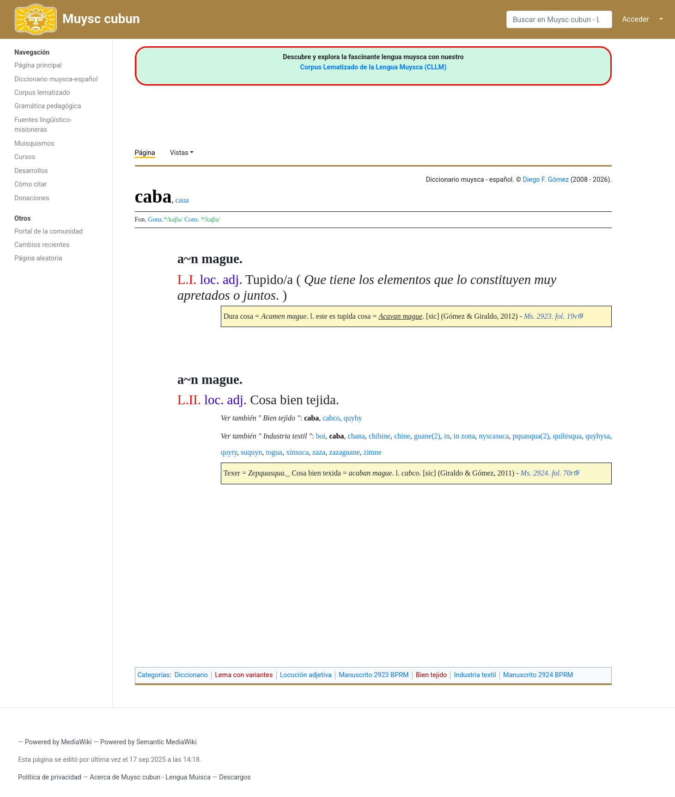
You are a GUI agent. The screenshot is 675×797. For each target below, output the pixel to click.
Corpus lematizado (42, 93)
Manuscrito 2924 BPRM (538, 675)
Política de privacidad (49, 777)
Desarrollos (31, 171)
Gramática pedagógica (47, 106)
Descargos (234, 777)
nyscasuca (494, 436)
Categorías (154, 675)
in (447, 436)
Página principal (38, 65)
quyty (229, 452)
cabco (331, 418)
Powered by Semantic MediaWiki (148, 742)
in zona (464, 436)
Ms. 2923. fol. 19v (551, 316)
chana (356, 436)
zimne (373, 452)
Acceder (635, 19)
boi (320, 436)
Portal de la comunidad (48, 231)
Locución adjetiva (306, 675)
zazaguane (344, 452)
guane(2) (427, 436)
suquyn (251, 452)
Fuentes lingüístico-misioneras (43, 125)
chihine (379, 436)
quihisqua (567, 436)
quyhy (353, 418)
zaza (318, 452)
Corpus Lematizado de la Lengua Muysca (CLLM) (373, 67)
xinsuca (297, 452)
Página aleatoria (38, 258)
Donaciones (31, 198)
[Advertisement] (56, 414)
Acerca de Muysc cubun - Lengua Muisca (150, 777)
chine (402, 436)
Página (145, 153)
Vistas (179, 153)
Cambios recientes (41, 245)
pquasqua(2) (530, 436)
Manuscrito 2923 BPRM (373, 675)
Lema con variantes (244, 675)
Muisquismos (34, 144)
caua (182, 200)
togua (274, 452)
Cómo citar (30, 184)
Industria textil (475, 675)
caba (311, 418)
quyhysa (597, 436)
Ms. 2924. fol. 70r (547, 473)
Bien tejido (431, 675)
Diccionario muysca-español (55, 79)
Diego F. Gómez (546, 180)
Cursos (24, 157)
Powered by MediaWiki (58, 742)
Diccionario (191, 675)
